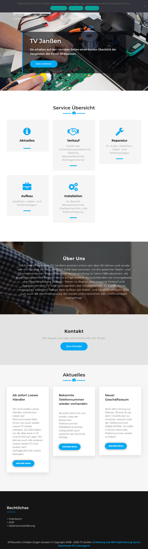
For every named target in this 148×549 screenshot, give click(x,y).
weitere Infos (23, 463)
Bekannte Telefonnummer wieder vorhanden (73, 399)
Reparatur (119, 140)
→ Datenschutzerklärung (21, 525)
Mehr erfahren (44, 63)
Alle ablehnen (76, 8)
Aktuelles (27, 140)
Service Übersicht (70, 18)
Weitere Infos (92, 8)
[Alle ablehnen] (144, 6)
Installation (73, 196)
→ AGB (10, 522)
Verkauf (73, 140)
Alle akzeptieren (59, 8)
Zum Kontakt (74, 346)
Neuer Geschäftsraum (117, 397)
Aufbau (27, 196)
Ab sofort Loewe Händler (25, 397)
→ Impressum (14, 518)
